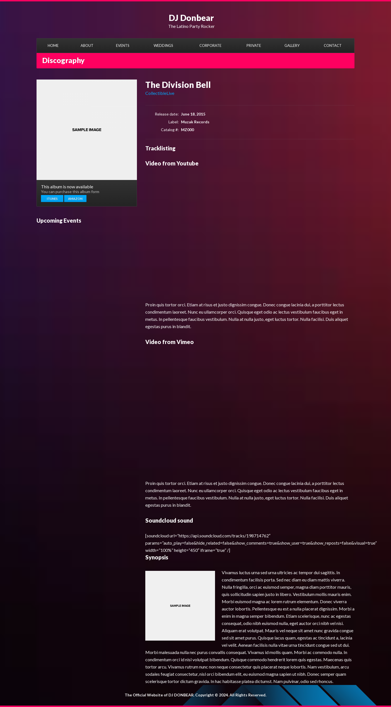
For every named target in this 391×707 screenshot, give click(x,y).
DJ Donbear (191, 18)
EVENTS (122, 45)
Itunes (52, 198)
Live (170, 93)
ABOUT (87, 45)
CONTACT (333, 45)
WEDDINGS (163, 45)
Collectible (155, 93)
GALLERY (292, 45)
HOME (53, 45)
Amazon (75, 198)
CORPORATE (210, 45)
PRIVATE (254, 45)
